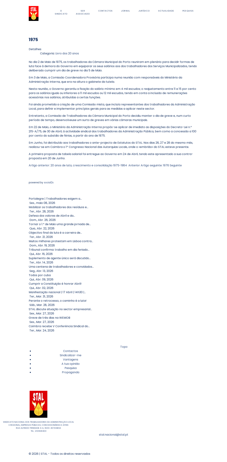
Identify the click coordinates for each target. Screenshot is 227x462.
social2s (49, 182)
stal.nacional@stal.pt (113, 435)
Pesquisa (71, 368)
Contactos (70, 351)
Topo (124, 347)
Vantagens (70, 359)
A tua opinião (71, 364)
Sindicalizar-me (70, 355)
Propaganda (70, 372)
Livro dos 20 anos (67, 53)
